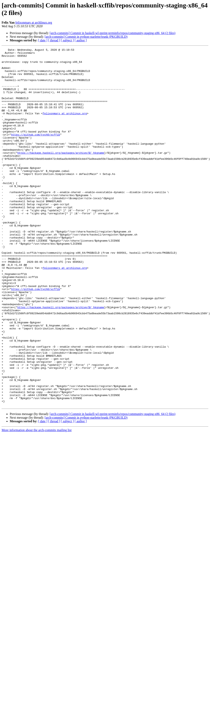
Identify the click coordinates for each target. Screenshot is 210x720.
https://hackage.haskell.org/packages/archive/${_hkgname (60, 174)
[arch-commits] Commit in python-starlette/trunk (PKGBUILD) (86, 36)
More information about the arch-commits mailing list (37, 501)
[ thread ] (54, 40)
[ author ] (81, 40)
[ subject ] (67, 40)
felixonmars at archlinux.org (33, 22)
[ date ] (42, 40)
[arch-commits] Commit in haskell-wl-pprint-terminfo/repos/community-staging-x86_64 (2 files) (112, 33)
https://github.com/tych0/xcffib (35, 152)
